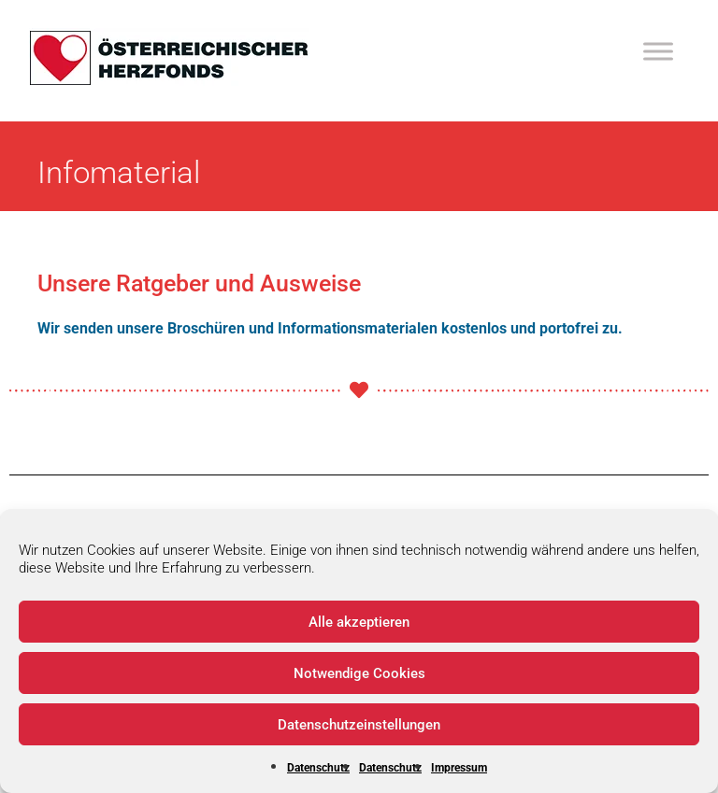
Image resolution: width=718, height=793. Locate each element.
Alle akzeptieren (359, 622)
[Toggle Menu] (658, 51)
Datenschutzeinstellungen (359, 724)
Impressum (459, 767)
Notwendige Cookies (359, 673)
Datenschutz (318, 767)
